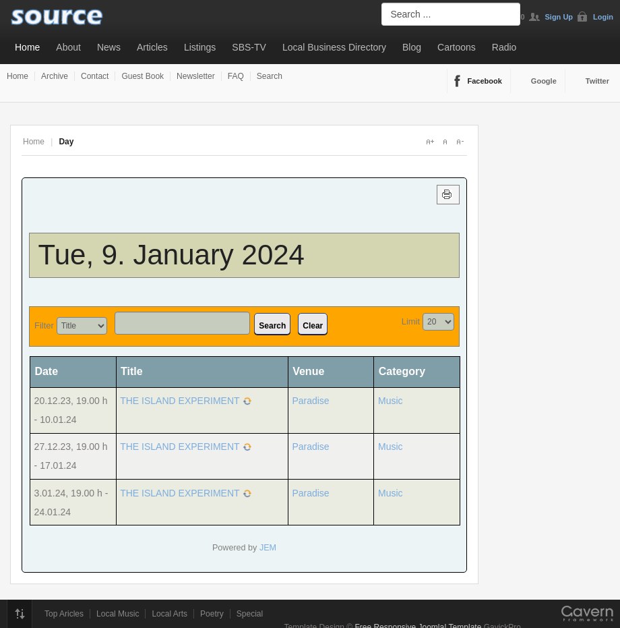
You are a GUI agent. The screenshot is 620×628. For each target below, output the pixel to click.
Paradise (310, 400)
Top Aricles (64, 614)
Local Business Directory (334, 47)
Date (50, 371)
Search (269, 76)
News (109, 47)
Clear (313, 326)
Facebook (485, 81)
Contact (94, 76)
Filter (44, 325)
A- (459, 141)
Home (27, 47)
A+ (430, 141)
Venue (308, 371)
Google (544, 81)
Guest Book (142, 76)
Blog (411, 47)
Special (250, 614)
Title (132, 371)
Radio (504, 47)
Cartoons (456, 47)
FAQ (236, 76)
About (68, 47)
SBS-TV (249, 47)
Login (603, 17)
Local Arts (169, 614)
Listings (200, 47)
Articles (152, 47)
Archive (54, 76)
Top (19, 614)
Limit (411, 321)
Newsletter (196, 76)
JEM (267, 547)
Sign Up (559, 17)
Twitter (597, 81)
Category (402, 371)
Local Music (117, 614)
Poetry (212, 614)
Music (390, 400)
